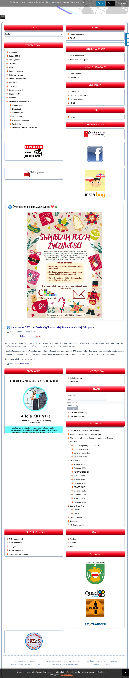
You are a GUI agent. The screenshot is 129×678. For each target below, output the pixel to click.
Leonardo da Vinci (77, 506)
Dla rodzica (74, 78)
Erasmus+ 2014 (80, 502)
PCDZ (72, 38)
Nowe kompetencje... (82, 453)
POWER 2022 (79, 476)
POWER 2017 (79, 487)
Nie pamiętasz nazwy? (79, 412)
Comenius (74, 521)
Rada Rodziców (76, 74)
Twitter (22, 336)
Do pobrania (17, 116)
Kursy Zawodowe (15, 543)
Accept (100, 3)
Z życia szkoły (14, 94)
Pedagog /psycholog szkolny (20, 101)
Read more (122, 3)
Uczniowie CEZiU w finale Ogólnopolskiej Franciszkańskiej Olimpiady (53, 327)
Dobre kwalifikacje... (81, 449)
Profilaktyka (16, 124)
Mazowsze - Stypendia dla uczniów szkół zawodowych (91, 438)
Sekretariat (13, 52)
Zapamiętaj (71, 405)
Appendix (12, 98)
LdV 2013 (77, 513)
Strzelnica (74, 382)
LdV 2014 (77, 510)
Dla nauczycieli (18, 113)
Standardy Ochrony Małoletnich (24, 128)
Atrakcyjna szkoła (77, 525)
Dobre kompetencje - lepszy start (86, 446)
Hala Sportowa (76, 378)
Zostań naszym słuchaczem (20, 554)
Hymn (72, 117)
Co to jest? (13, 547)
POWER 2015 (79, 498)
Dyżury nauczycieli (16, 90)
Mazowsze (74, 442)
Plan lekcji (13, 82)
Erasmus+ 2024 (80, 468)
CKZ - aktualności (16, 539)
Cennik (73, 543)
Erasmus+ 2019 (80, 483)
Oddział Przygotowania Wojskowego (84, 430)
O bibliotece (74, 92)
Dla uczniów (17, 105)
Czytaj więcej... (67, 675)
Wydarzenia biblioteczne (79, 95)
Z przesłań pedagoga (20, 120)
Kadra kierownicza (16, 75)
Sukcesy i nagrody (16, 71)
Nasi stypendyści (15, 60)
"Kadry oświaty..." (77, 517)
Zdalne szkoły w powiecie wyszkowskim (85, 434)
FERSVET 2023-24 (81, 472)
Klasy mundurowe (77, 56)
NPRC (72, 103)
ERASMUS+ (75, 461)
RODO (72, 547)
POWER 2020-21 (80, 480)
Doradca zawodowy (77, 34)
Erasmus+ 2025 (80, 464)
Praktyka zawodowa (17, 550)
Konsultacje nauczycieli (79, 60)
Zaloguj (72, 409)
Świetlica (12, 64)
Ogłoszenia (13, 86)
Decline (111, 3)
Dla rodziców (17, 109)
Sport (11, 67)
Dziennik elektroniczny (17, 79)
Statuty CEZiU (14, 56)
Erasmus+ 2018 (80, 491)
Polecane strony (76, 99)
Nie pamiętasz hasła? (79, 416)
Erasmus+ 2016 (80, 495)
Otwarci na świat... (81, 457)
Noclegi (73, 539)
